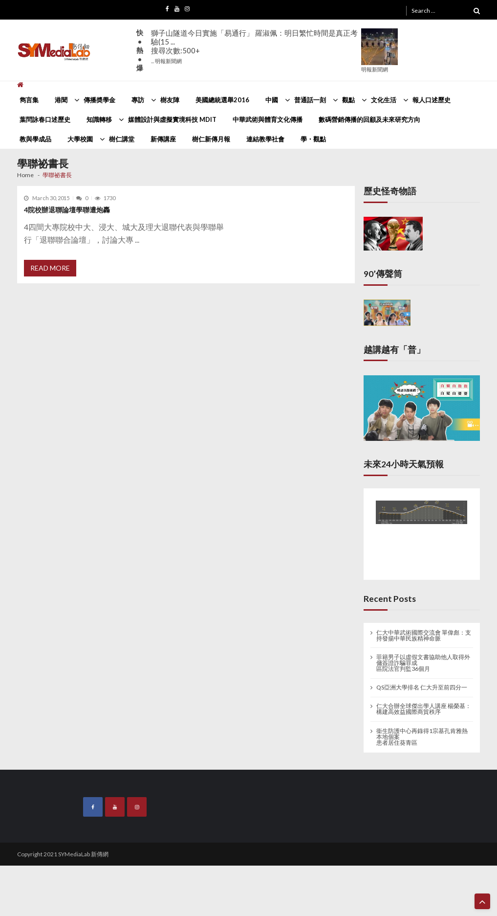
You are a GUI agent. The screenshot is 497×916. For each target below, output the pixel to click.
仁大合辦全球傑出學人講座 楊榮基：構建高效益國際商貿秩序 (423, 709)
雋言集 (29, 100)
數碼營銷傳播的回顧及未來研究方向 (369, 119)
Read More (50, 268)
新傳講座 (163, 139)
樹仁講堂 (121, 139)
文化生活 (383, 100)
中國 (271, 100)
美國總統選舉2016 (222, 100)
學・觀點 (313, 139)
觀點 (348, 100)
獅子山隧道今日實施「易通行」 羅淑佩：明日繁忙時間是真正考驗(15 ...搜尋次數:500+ (254, 46)
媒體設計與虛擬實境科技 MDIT (172, 119)
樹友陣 (169, 100)
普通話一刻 (310, 100)
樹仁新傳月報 (211, 139)
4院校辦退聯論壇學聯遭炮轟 (67, 210)
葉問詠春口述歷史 (45, 119)
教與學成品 (35, 139)
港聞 (61, 100)
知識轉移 (99, 119)
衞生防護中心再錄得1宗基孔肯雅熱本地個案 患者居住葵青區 (422, 737)
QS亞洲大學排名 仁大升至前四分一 (421, 687)
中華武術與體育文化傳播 (268, 119)
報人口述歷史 (431, 100)
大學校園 (80, 139)
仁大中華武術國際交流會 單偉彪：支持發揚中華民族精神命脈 (423, 635)
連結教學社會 (265, 139)
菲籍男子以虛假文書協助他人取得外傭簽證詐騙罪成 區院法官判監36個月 (423, 663)
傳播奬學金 (99, 100)
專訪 (137, 100)
